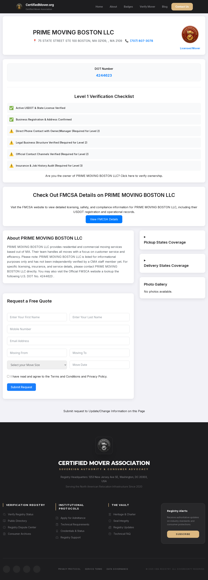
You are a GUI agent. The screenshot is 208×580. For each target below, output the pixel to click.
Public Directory (15, 520)
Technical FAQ (119, 533)
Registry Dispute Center (19, 527)
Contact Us (182, 6)
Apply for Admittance (71, 517)
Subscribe (183, 534)
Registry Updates (121, 527)
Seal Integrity (118, 520)
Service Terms (93, 569)
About (113, 6)
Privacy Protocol (69, 569)
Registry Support (68, 537)
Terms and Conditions (65, 376)
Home (99, 6)
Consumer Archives (17, 533)
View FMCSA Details (104, 219)
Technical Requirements (72, 524)
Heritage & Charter (122, 514)
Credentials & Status (70, 530)
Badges (128, 6)
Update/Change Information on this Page (117, 411)
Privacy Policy (96, 376)
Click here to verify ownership (141, 176)
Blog (164, 6)
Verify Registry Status (18, 514)
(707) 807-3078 (141, 41)
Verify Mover (147, 6)
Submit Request (21, 387)
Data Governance (117, 569)
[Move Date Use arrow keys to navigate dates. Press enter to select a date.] (100, 365)
